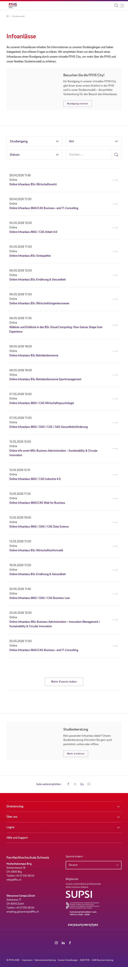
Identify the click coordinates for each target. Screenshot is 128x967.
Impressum (27, 960)
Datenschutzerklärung (45, 960)
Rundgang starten (77, 104)
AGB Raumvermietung (102, 960)
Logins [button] (10, 827)
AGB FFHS (85, 960)
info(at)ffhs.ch (13, 880)
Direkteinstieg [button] (14, 806)
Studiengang (19, 141)
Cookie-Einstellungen (68, 960)
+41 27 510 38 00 (24, 876)
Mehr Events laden (64, 681)
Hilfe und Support (17, 837)
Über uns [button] (11, 816)
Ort (71, 141)
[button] (68, 784)
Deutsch (73, 865)
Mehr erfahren (75, 754)
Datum (15, 154)
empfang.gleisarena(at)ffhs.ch (22, 912)
